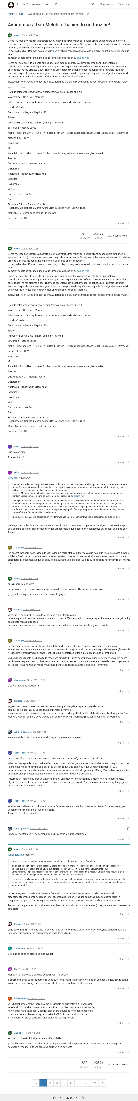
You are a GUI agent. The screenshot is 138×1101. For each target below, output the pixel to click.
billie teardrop (21, 998)
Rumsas (18, 609)
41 (86, 1083)
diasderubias (20, 753)
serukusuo (19, 948)
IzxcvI (17, 446)
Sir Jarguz (19, 547)
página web (83, 57)
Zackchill (18, 1033)
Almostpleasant (21, 732)
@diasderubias (16, 854)
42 (94, 1083)
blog (55, 51)
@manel (12, 478)
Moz (16, 969)
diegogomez (20, 680)
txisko (17, 472)
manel (17, 35)
